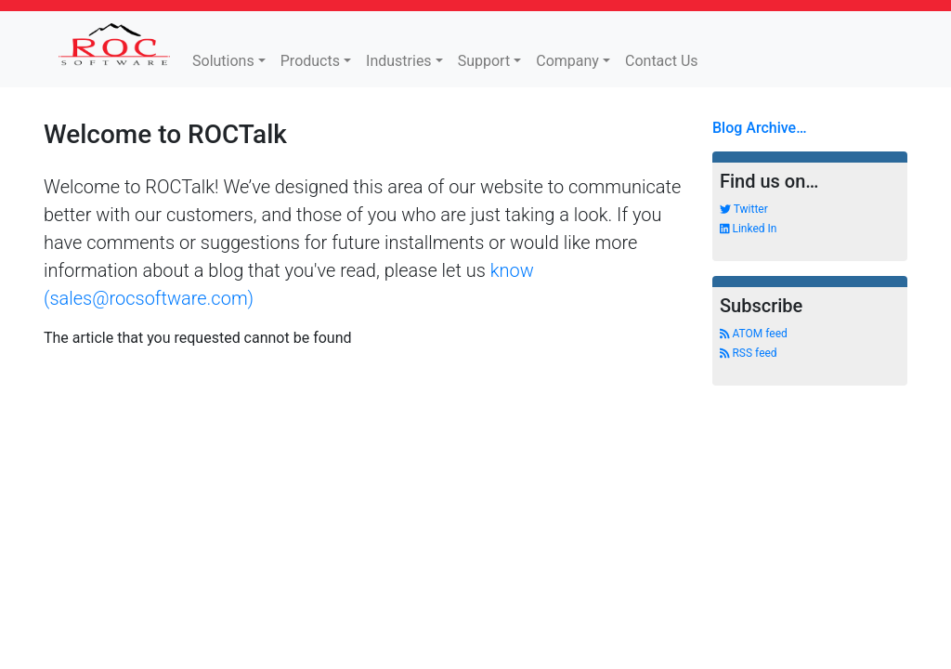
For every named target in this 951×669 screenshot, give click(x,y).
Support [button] (484, 61)
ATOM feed (754, 333)
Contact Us (661, 61)
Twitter (744, 209)
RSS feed (748, 353)
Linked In (748, 228)
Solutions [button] (223, 61)
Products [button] (310, 61)
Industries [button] (399, 61)
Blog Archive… (759, 128)
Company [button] (567, 61)
